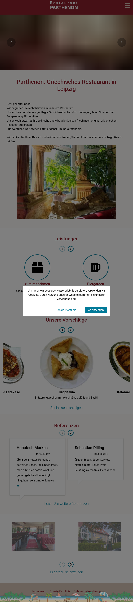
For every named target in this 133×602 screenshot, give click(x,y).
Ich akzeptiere (96, 310)
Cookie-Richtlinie (66, 310)
